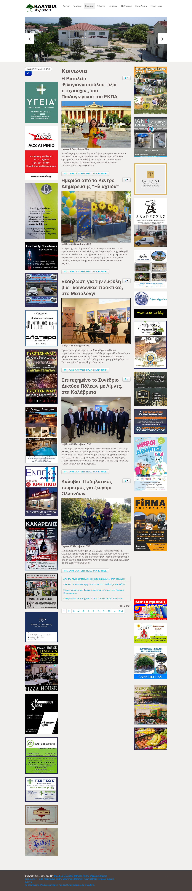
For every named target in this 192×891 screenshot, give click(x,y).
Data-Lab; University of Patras (68, 876)
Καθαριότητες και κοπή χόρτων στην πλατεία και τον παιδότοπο (92, 598)
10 (109, 611)
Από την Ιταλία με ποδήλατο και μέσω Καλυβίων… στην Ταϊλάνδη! (94, 579)
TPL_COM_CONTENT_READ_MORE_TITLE (85, 173)
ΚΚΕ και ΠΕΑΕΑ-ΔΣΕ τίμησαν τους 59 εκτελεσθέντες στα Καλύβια (94, 584)
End (121, 611)
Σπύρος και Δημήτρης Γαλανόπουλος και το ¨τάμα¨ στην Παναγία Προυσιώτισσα (93, 591)
